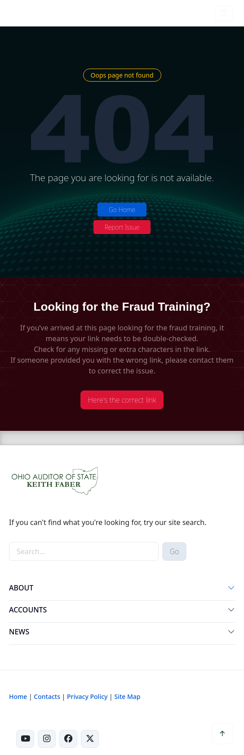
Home (18, 696)
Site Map (127, 696)
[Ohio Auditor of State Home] (27, 13)
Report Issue (122, 227)
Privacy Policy (87, 696)
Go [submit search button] (174, 551)
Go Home (122, 209)
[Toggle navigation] (223, 13)
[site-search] (84, 551)
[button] (231, 589)
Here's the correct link (122, 400)
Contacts (47, 696)
